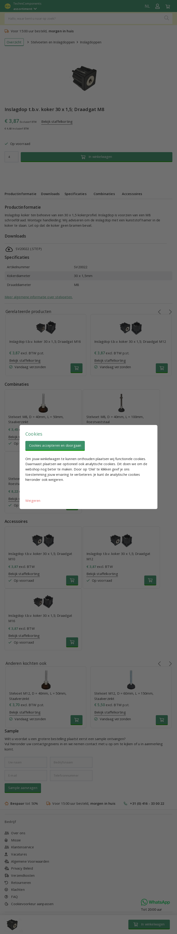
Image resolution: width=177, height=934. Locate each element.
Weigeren (32, 500)
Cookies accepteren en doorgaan (55, 445)
